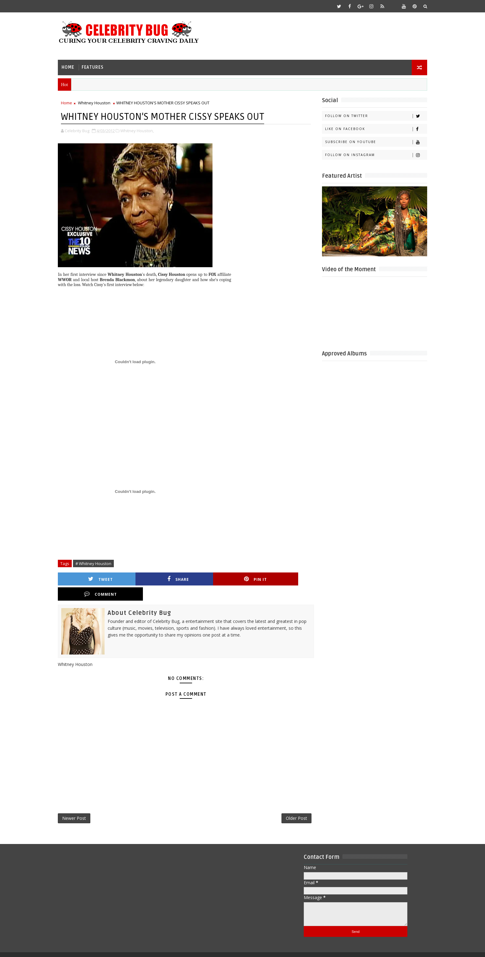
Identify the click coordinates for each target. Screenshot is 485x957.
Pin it (219, 578)
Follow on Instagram (372, 154)
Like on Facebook (372, 128)
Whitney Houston (98, 102)
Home (71, 66)
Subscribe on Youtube (372, 141)
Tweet (96, 578)
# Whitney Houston (97, 563)
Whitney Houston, (140, 130)
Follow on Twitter (372, 115)
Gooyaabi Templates (184, 947)
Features (96, 66)
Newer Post (78, 803)
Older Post (290, 803)
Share (157, 578)
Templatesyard (114, 947)
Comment (280, 578)
